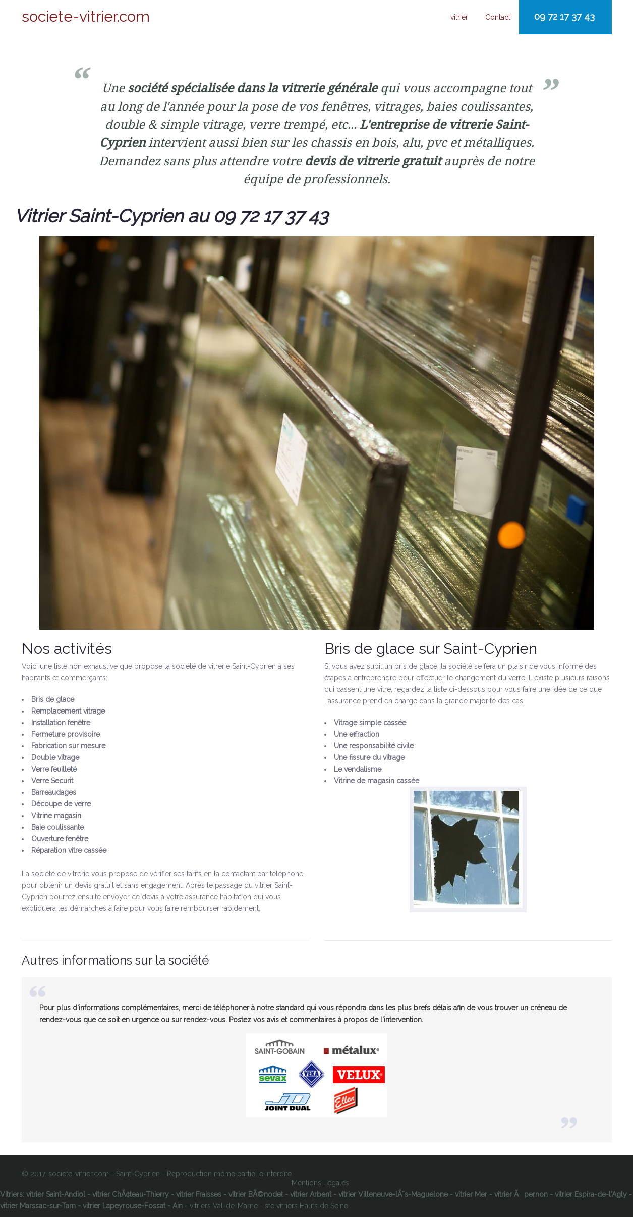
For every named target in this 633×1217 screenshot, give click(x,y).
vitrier (459, 17)
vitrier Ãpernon (521, 1194)
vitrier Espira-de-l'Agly (591, 1194)
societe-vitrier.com (86, 16)
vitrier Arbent (310, 1194)
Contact (497, 17)
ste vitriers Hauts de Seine (306, 1206)
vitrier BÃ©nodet (255, 1194)
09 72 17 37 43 (564, 16)
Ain (177, 1206)
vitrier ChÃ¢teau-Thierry (130, 1194)
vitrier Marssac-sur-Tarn (38, 1206)
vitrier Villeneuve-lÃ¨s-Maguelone (393, 1194)
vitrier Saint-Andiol (55, 1194)
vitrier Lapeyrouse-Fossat (124, 1206)
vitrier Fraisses (198, 1194)
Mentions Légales (320, 1183)
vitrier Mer (471, 1194)
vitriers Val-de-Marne (224, 1206)
